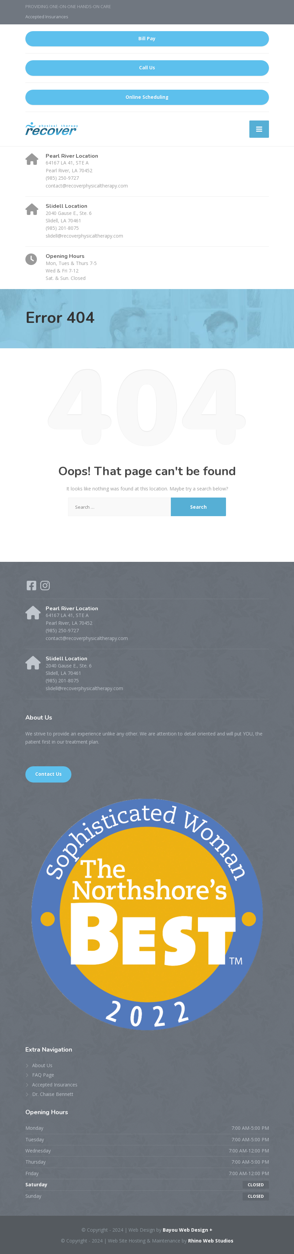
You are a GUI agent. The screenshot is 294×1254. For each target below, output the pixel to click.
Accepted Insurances (46, 17)
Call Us (147, 68)
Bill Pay (147, 39)
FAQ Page (43, 1075)
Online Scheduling (147, 97)
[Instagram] (45, 588)
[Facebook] (32, 588)
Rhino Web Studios (210, 1240)
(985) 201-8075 (62, 228)
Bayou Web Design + (187, 1230)
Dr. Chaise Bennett (52, 1094)
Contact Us (48, 774)
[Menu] (259, 128)
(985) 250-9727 (62, 178)
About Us (42, 1065)
